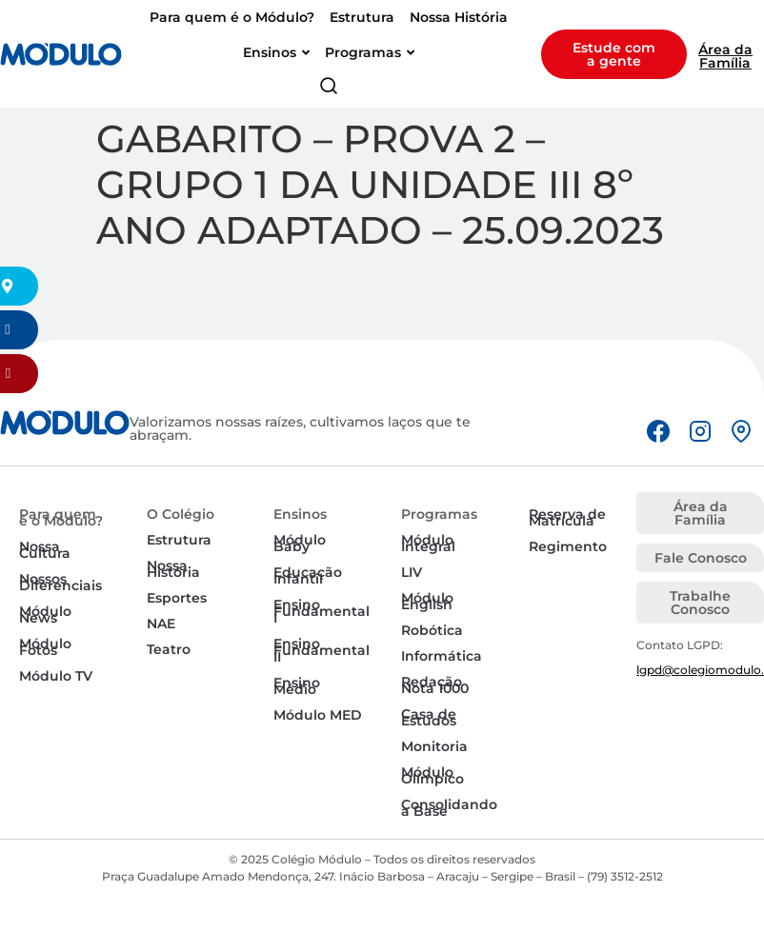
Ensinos (300, 514)
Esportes (177, 597)
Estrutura (179, 539)
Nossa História (173, 569)
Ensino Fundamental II (321, 650)
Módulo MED (317, 714)
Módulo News (45, 614)
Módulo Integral (428, 543)
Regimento (568, 546)
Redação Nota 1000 (435, 685)
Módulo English (427, 601)
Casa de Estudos (428, 717)
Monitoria (434, 746)
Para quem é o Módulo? (61, 517)
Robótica (432, 630)
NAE (161, 623)
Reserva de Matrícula (567, 517)
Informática (441, 655)
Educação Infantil (307, 575)
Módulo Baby (299, 543)
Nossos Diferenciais (60, 582)
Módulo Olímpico (432, 775)
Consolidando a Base (449, 808)
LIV (411, 572)
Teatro (169, 649)
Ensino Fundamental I (321, 611)
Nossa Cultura (44, 550)
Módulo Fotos (45, 647)
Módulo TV (55, 675)
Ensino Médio (296, 686)
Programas (439, 514)
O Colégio (180, 514)
